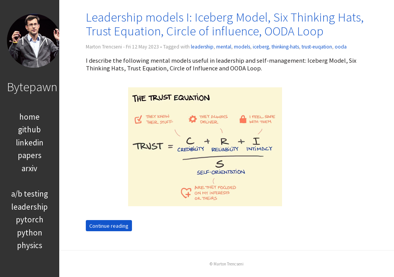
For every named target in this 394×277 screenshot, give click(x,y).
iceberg (261, 46)
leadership (29, 207)
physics (29, 245)
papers (30, 155)
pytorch (29, 219)
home (29, 117)
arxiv (29, 168)
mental (223, 46)
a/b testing (29, 194)
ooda (341, 46)
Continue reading (109, 225)
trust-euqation (317, 46)
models (242, 46)
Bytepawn (32, 87)
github (29, 129)
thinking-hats (285, 46)
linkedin (29, 142)
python (29, 232)
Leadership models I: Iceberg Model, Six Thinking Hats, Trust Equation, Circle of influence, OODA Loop (225, 24)
